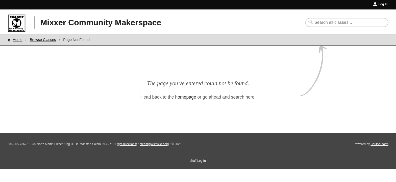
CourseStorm (379, 144)
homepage (185, 97)
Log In (383, 4)
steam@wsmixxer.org (154, 144)
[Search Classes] (344, 22)
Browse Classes (43, 40)
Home (17, 40)
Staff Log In (198, 161)
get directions (127, 144)
